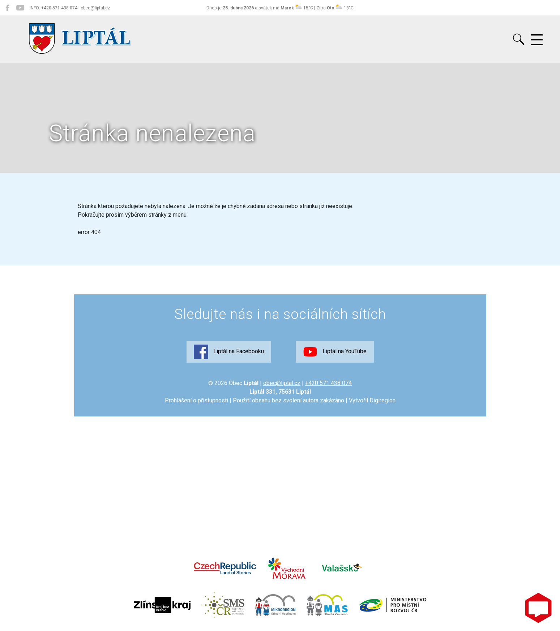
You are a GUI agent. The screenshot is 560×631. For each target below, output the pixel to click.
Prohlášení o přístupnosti (196, 400)
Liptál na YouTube (335, 352)
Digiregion (382, 400)
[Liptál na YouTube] (20, 8)
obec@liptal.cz (281, 383)
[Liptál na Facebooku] (7, 8)
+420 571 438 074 (328, 383)
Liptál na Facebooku (229, 352)
